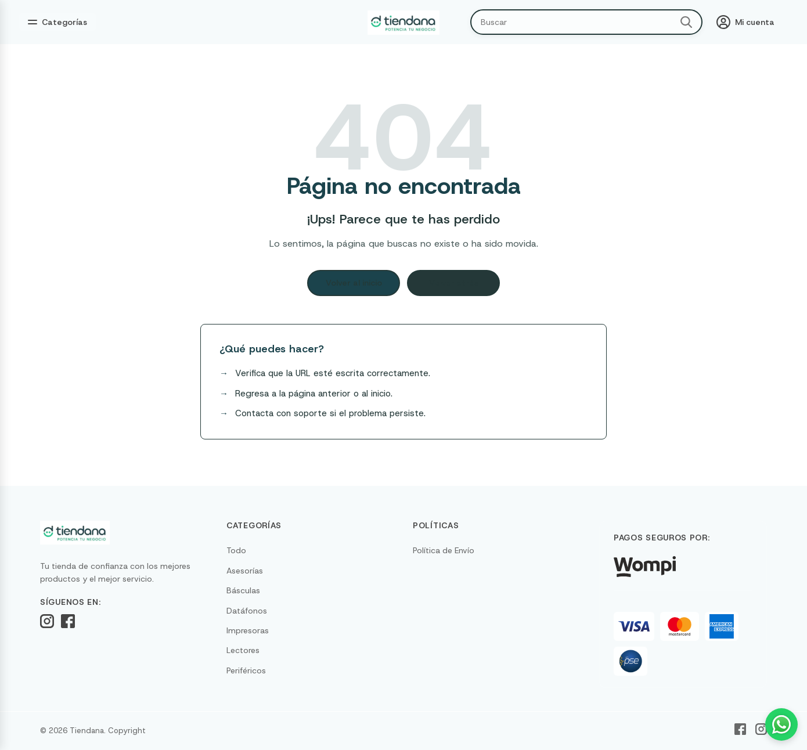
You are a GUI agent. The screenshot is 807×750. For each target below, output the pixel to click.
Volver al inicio (354, 282)
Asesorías (244, 570)
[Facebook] (68, 621)
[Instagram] (47, 621)
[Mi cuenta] (745, 22)
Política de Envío (443, 550)
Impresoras (247, 630)
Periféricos (246, 670)
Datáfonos (246, 610)
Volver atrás (453, 282)
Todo (236, 550)
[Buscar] (686, 22)
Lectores (243, 650)
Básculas (243, 590)
